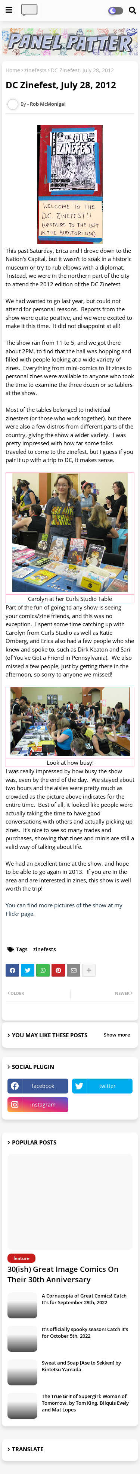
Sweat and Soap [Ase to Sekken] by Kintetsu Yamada (81, 1366)
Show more (117, 1034)
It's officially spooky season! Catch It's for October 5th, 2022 (85, 1332)
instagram (43, 1104)
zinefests (35, 70)
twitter (107, 1085)
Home (13, 70)
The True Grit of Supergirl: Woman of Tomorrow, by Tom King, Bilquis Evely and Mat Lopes (85, 1403)
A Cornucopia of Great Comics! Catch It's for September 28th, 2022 (84, 1299)
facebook (43, 1085)
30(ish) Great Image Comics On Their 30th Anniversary (63, 1274)
